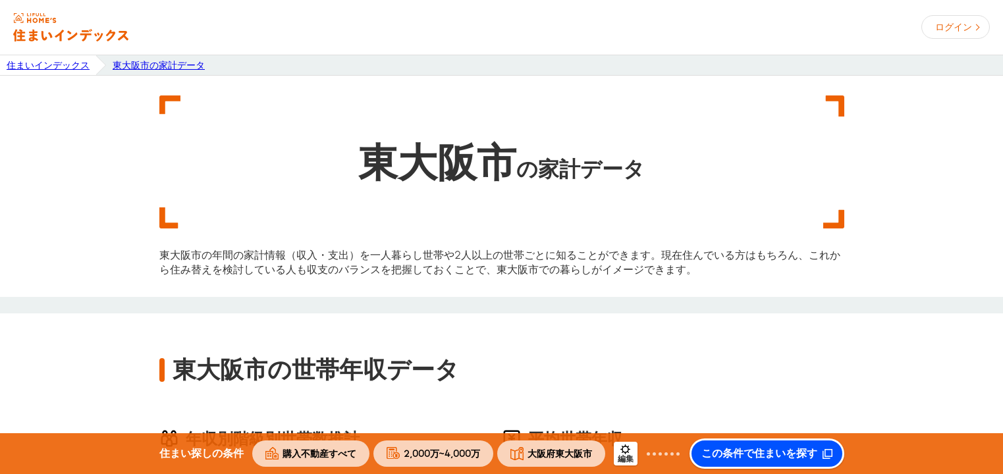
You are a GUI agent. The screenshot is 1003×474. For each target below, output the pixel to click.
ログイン (953, 27)
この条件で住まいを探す (759, 453)
